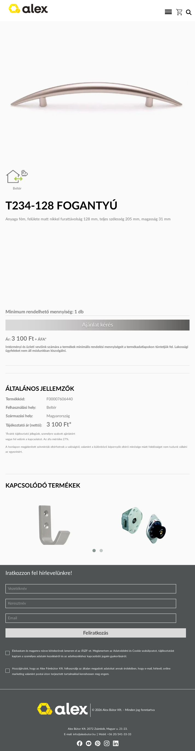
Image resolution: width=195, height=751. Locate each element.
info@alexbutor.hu (84, 734)
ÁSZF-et (86, 651)
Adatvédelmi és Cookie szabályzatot (135, 651)
